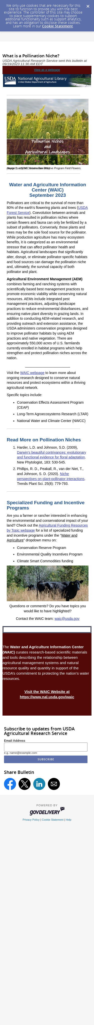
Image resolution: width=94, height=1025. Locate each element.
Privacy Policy (31, 819)
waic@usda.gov (67, 619)
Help (68, 819)
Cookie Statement (57, 26)
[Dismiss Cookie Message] (87, 5)
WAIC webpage (32, 373)
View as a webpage (47, 70)
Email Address (14, 740)
